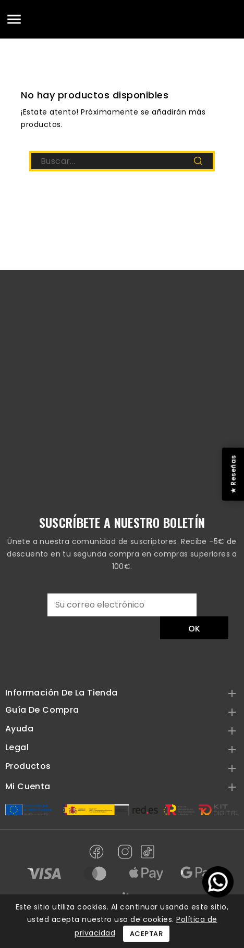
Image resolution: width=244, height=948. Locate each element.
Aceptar (146, 934)
